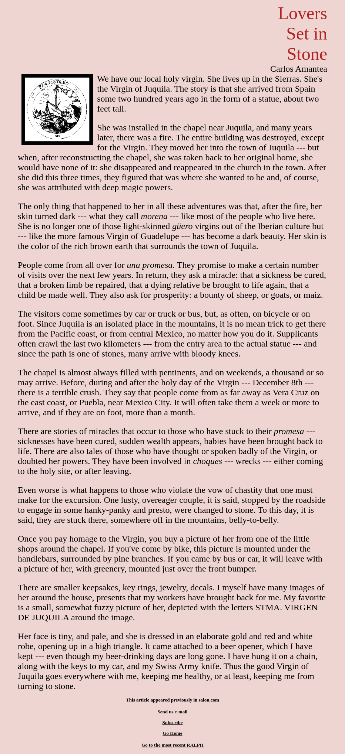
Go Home (172, 733)
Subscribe (173, 722)
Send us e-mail (173, 711)
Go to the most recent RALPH (172, 745)
